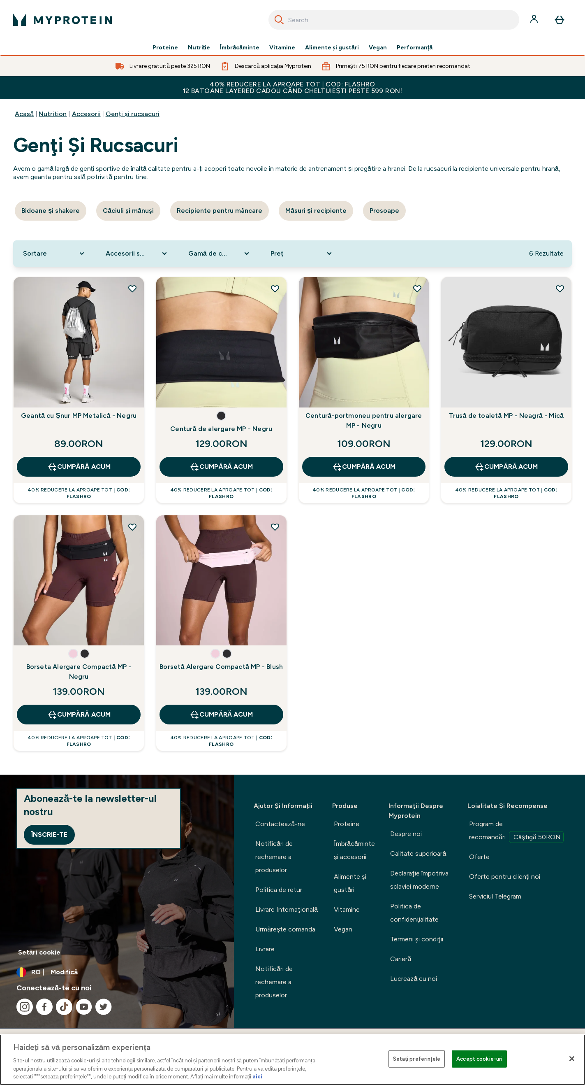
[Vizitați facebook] (44, 1007)
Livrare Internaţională (286, 909)
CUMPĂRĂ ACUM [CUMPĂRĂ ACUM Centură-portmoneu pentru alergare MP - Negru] (363, 467)
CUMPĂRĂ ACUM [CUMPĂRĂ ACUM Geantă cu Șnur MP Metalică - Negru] (79, 467)
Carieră (400, 959)
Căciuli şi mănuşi (128, 210)
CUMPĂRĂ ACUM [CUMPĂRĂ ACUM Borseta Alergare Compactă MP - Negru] (79, 714)
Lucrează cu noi (413, 979)
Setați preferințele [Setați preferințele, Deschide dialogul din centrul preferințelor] (416, 1059)
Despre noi (406, 834)
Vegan (378, 48)
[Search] (279, 20)
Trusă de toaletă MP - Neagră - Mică (506, 415)
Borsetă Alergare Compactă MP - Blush (221, 667)
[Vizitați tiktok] (64, 1007)
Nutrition (53, 114)
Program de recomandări (516, 831)
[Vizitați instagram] (24, 1007)
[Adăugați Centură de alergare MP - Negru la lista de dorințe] (275, 288)
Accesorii (86, 114)
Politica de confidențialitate (414, 912)
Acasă (24, 114)
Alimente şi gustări (332, 48)
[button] (221, 416)
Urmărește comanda (285, 929)
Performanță (414, 48)
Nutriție (199, 48)
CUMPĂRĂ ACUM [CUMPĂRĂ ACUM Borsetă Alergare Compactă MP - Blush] (221, 714)
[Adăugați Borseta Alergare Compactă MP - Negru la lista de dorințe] (132, 527)
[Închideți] (572, 1059)
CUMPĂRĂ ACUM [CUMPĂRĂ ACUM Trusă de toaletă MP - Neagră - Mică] (506, 467)
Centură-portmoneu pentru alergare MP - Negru (363, 420)
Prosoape (384, 210)
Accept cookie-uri (479, 1059)
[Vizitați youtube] (84, 1007)
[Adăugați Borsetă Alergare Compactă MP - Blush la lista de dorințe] (275, 527)
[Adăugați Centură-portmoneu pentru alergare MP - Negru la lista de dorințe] (417, 288)
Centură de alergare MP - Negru (221, 429)
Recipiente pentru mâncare (219, 210)
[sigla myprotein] (62, 20)
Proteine (165, 48)
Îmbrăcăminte (239, 48)
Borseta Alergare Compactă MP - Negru (79, 671)
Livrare (265, 949)
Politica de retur (278, 890)
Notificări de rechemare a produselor (274, 857)
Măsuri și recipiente (316, 210)
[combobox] (393, 20)
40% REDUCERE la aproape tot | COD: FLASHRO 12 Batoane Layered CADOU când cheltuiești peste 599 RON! (292, 87)
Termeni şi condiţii (416, 939)
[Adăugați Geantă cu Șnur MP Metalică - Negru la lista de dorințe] (132, 288)
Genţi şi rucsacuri (133, 114)
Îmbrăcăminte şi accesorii (354, 850)
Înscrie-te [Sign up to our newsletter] (49, 834)
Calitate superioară (418, 853)
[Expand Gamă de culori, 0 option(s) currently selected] (220, 253)
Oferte (479, 857)
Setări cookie (39, 952)
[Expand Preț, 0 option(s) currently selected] (302, 253)
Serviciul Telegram (495, 896)
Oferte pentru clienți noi (504, 876)
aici (257, 1076)
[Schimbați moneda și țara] (116, 972)
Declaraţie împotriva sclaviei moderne (419, 879)
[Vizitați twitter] (103, 1007)
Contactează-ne (280, 824)
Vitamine (282, 48)
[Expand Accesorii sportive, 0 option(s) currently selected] (137, 253)
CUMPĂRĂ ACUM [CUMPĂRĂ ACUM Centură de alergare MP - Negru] (221, 467)
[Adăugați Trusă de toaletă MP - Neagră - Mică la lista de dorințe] (560, 288)
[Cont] (535, 20)
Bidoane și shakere (50, 210)
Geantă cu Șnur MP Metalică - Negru (78, 415)
